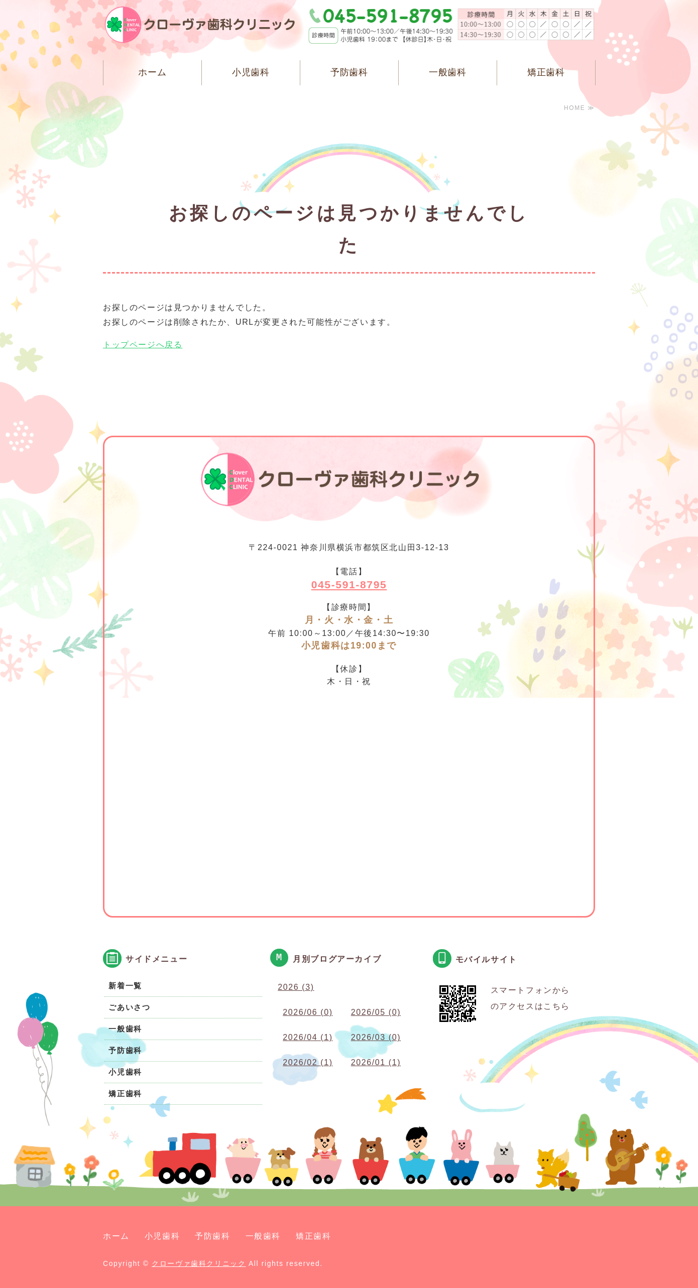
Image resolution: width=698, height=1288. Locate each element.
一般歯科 (448, 72)
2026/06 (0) (307, 1012)
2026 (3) (296, 987)
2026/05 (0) (376, 1012)
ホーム (152, 72)
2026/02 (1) (307, 1062)
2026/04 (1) (307, 1037)
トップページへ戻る (142, 344)
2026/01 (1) (376, 1062)
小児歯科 (251, 72)
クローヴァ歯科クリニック (199, 1263)
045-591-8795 (349, 584)
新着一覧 (125, 985)
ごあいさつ (129, 1007)
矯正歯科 (546, 72)
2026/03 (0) (376, 1037)
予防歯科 (349, 72)
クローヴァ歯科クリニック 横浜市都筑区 (206, 27)
